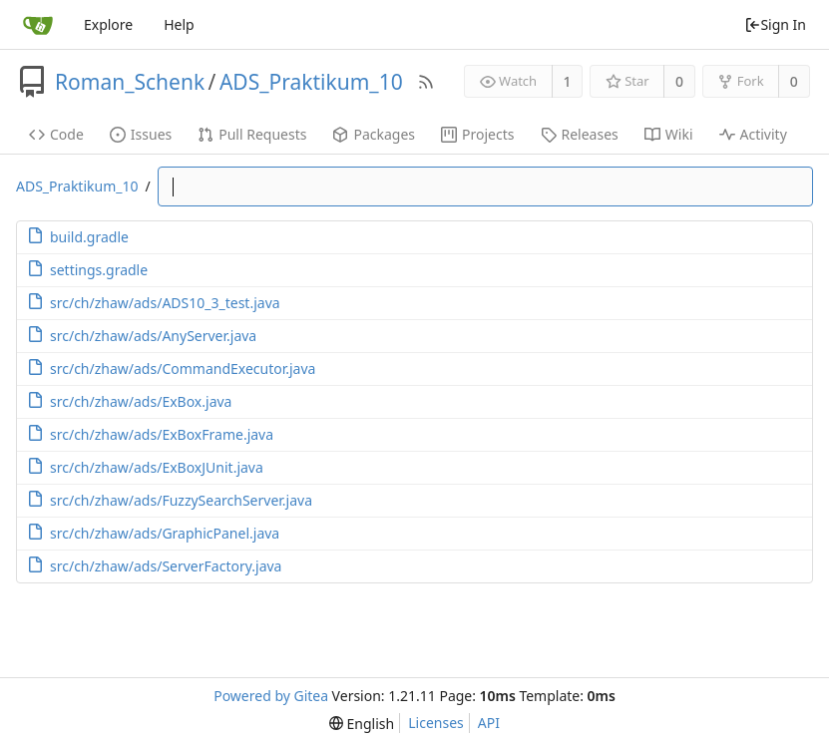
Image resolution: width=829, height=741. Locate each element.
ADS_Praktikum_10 (311, 82)
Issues (141, 134)
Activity (753, 134)
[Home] (38, 25)
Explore (108, 24)
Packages (373, 134)
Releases (580, 134)
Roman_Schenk (130, 82)
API (489, 722)
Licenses (436, 722)
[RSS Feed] (426, 82)
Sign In (775, 24)
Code (56, 134)
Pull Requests (252, 134)
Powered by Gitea (270, 695)
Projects (477, 134)
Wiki (668, 134)
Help (179, 24)
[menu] (361, 723)
